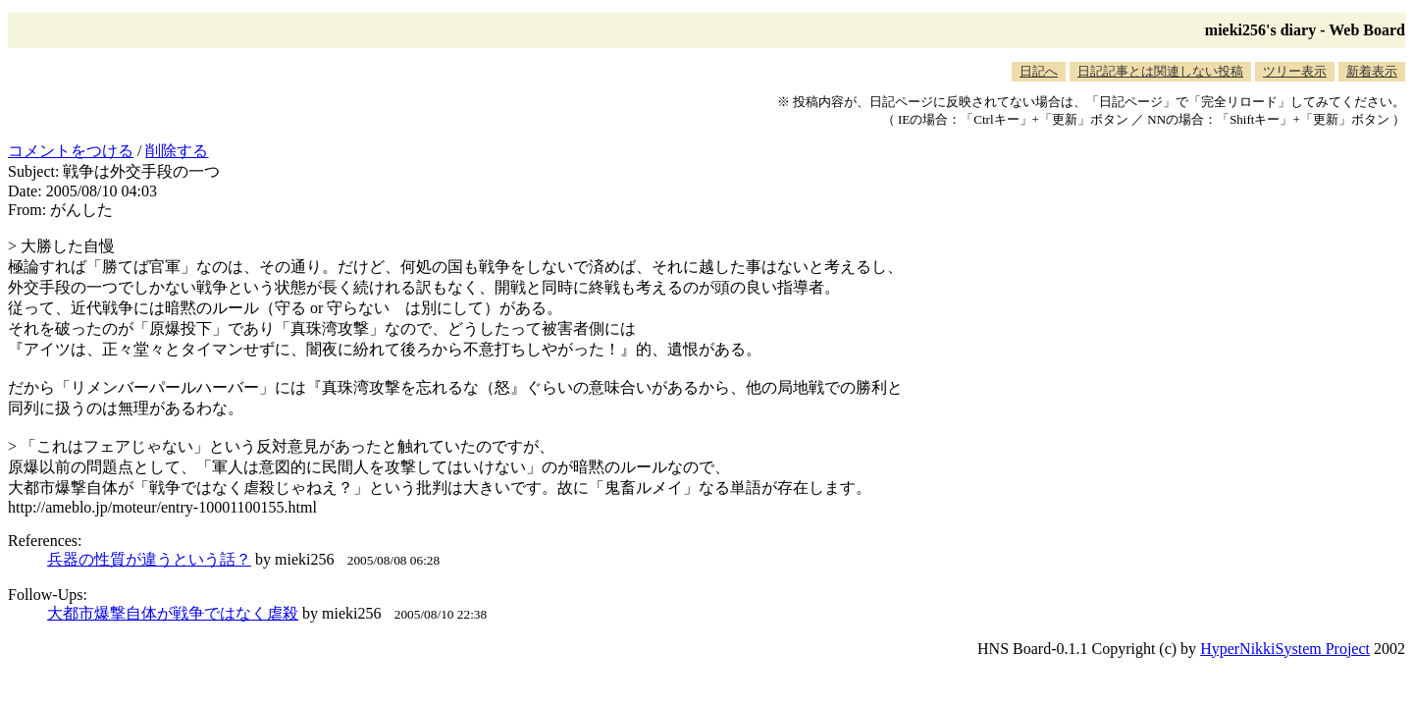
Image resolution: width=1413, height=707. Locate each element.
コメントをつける (70, 150)
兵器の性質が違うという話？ (149, 559)
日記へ (1039, 71)
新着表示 (1371, 71)
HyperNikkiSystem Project (1285, 648)
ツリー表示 (1295, 71)
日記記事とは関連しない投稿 (1160, 71)
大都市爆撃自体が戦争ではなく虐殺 (172, 613)
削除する (176, 150)
